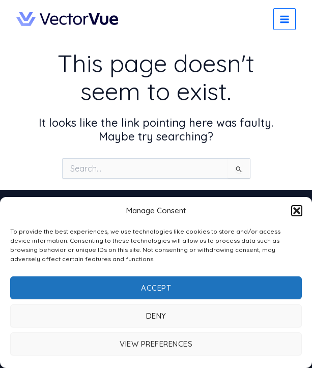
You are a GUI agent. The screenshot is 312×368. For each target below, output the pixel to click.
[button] (297, 211)
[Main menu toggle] (284, 19)
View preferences (156, 344)
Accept (156, 288)
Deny (156, 316)
